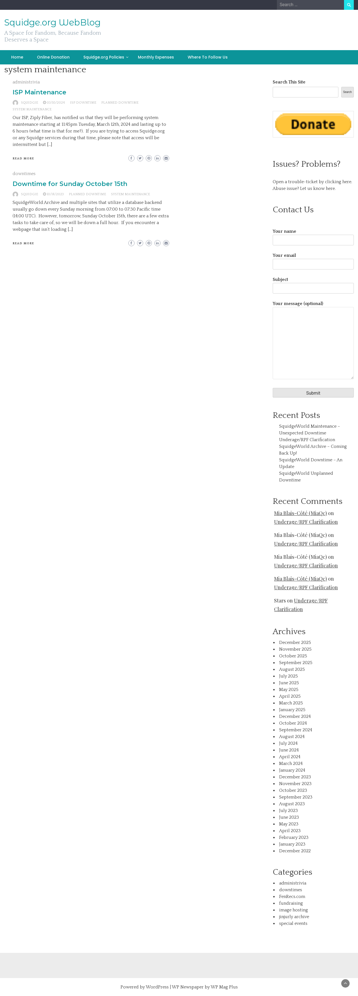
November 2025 (295, 649)
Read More (23, 158)
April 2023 (290, 830)
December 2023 (295, 776)
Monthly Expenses (156, 57)
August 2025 (292, 669)
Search (347, 92)
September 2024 (295, 729)
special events (293, 923)
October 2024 (293, 723)
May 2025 (288, 689)
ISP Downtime (83, 102)
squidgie (29, 102)
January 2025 (292, 709)
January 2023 (292, 844)
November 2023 (295, 783)
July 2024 (288, 743)
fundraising (291, 903)
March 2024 (291, 763)
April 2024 (289, 756)
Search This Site (289, 82)
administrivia (26, 82)
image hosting (293, 910)
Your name (313, 236)
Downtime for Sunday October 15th (70, 184)
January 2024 (292, 770)
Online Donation (53, 57)
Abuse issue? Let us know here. (304, 188)
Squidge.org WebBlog (52, 22)
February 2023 (293, 837)
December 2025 (295, 642)
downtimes (24, 173)
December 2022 (295, 850)
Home (17, 57)
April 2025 (290, 696)
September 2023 (295, 797)
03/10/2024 (56, 102)
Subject (313, 284)
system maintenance (32, 109)
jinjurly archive (294, 916)
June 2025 (289, 682)
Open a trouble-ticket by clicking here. (312, 181)
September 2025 (295, 662)
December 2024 (295, 716)
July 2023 (288, 810)
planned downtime (119, 102)
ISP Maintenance (39, 92)
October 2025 (293, 655)
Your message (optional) (313, 340)
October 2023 (293, 790)
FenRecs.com (292, 896)
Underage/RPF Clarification (307, 439)
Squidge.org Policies (103, 57)
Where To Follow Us (208, 57)
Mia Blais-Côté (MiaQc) (300, 513)
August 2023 (292, 803)
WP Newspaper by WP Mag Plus (205, 987)
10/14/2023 (55, 194)
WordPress (157, 987)
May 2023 (288, 824)
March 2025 (291, 703)
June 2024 (289, 750)
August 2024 (292, 736)
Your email (313, 260)
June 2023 (289, 817)
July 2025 (288, 676)
